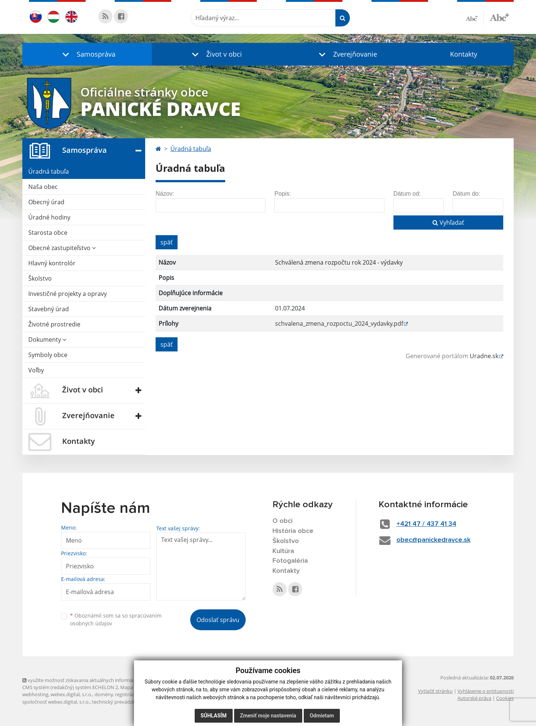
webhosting (35, 694)
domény (104, 694)
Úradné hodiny (49, 217)
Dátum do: (466, 193)
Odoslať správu (218, 620)
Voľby (36, 370)
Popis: (282, 193)
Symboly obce (47, 355)
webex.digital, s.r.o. (71, 694)
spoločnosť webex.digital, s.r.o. (56, 701)
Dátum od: (407, 193)
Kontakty (463, 54)
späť (166, 242)
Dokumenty (47, 339)
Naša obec (43, 187)
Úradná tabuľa (48, 171)
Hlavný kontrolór (52, 263)
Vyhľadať (448, 222)
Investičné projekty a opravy (67, 294)
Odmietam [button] (322, 716)
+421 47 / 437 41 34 (426, 524)
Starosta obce (47, 232)
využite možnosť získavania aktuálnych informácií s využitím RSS (96, 680)
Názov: (165, 193)
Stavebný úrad (48, 309)
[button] (87, 54)
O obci (282, 521)
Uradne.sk (484, 356)
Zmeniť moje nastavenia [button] (268, 716)
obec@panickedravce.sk (433, 540)
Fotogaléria (290, 561)
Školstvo (40, 278)
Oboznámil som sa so (116, 619)
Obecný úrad (46, 202)
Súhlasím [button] (214, 716)
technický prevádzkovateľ (120, 701)
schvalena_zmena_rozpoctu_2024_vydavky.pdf (339, 323)
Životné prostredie (54, 324)
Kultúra (283, 551)
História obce (292, 531)
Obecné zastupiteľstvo (62, 248)
